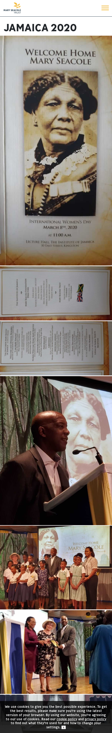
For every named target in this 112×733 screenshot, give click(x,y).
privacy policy (95, 719)
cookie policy (67, 719)
